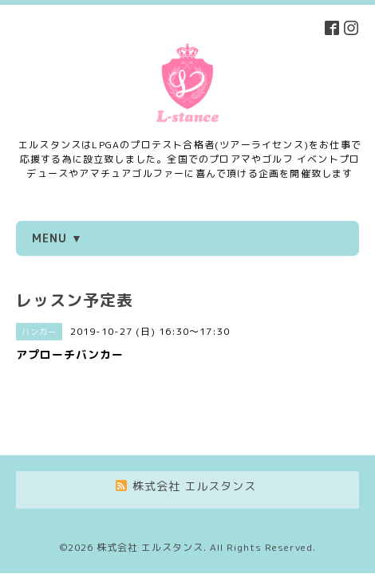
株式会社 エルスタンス (150, 503)
